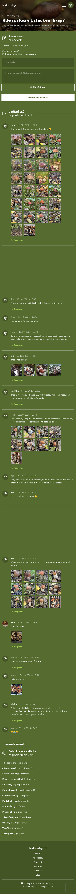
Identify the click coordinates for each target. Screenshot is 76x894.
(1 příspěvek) (15, 763)
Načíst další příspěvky (15, 744)
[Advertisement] (38, 269)
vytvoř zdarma (29, 54)
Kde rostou (38, 858)
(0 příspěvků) (16, 774)
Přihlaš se (6, 54)
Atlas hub (38, 862)
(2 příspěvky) (16, 817)
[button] (64, 5)
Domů (38, 853)
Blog (38, 875)
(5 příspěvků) (17, 768)
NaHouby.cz (11, 5)
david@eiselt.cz (46, 886)
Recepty (38, 866)
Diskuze (38, 870)
